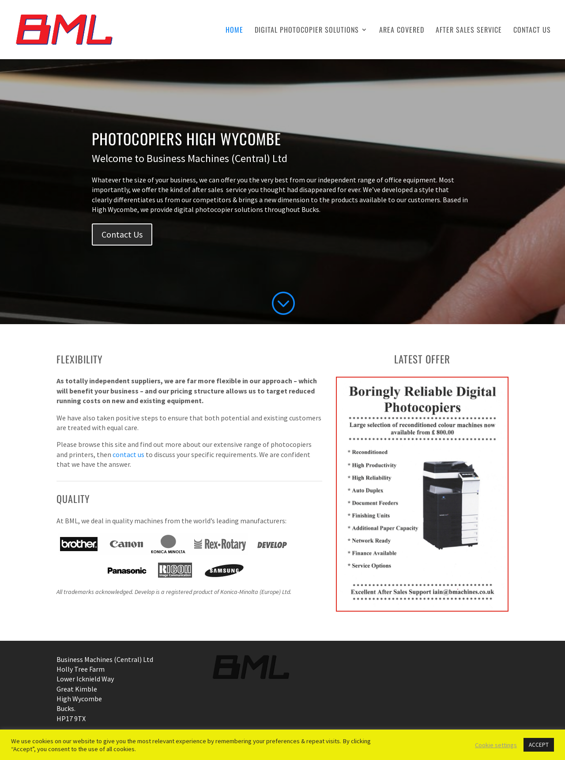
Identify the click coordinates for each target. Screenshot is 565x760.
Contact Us (532, 30)
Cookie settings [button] (496, 745)
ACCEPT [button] (539, 745)
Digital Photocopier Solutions (307, 30)
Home (234, 30)
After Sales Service (469, 30)
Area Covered (401, 30)
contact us (128, 454)
